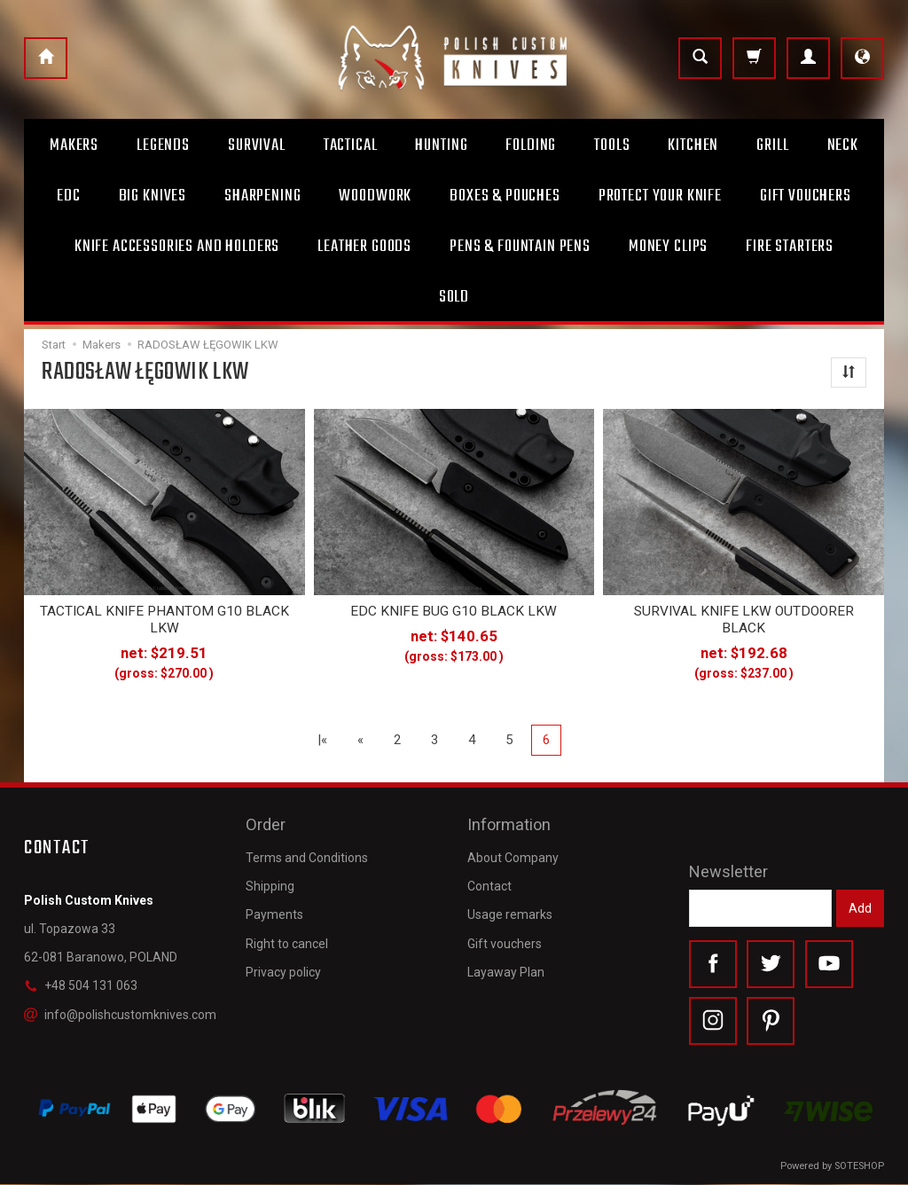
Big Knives (152, 196)
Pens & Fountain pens (520, 246)
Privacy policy (283, 968)
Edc (69, 196)
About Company (513, 854)
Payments (274, 912)
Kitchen (693, 145)
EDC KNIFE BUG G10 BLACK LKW (453, 611)
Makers (74, 145)
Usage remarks (509, 912)
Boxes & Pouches (505, 196)
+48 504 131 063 (80, 985)
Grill (772, 145)
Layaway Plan (505, 968)
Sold (454, 297)
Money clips (668, 246)
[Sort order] (848, 372)
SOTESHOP (859, 1167)
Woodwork (375, 196)
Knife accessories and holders (176, 246)
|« (322, 739)
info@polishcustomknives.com (120, 1014)
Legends (163, 145)
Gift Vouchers (805, 196)
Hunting (441, 145)
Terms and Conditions (307, 854)
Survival (257, 145)
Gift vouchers (504, 940)
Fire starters (790, 246)
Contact (489, 883)
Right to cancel (287, 940)
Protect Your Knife (660, 196)
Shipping (270, 883)
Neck (842, 145)
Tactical (351, 145)
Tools (612, 145)
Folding (530, 145)
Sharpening (262, 196)
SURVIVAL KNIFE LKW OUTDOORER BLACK (744, 619)
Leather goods (364, 246)
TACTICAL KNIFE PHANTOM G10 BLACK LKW (164, 619)
